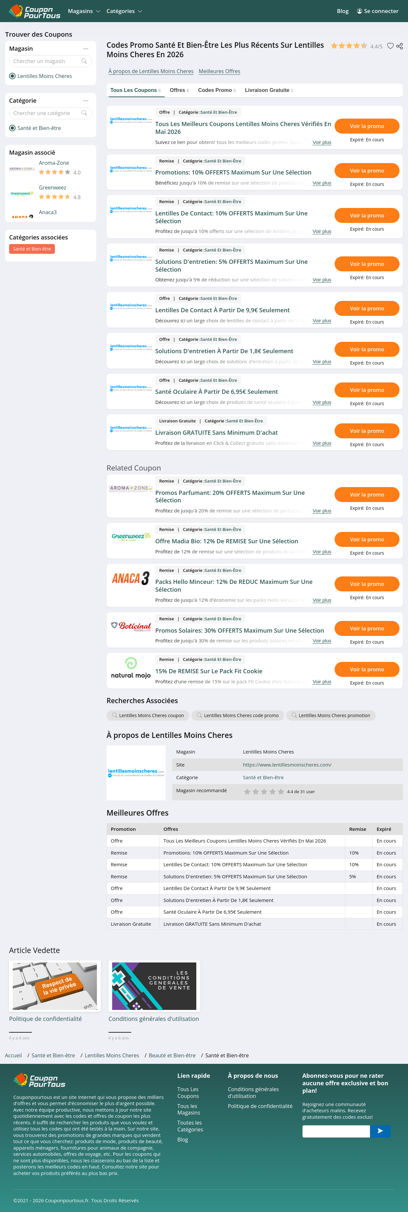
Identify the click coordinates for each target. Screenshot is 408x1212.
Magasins (83, 11)
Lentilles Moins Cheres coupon (151, 715)
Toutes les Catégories (190, 1126)
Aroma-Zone (54, 163)
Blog (343, 11)
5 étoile (281, 791)
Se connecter (378, 11)
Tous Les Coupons (188, 1093)
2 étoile (255, 791)
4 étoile (272, 791)
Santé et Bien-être (32, 249)
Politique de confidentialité (260, 1106)
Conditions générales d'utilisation (253, 1093)
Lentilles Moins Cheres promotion (334, 715)
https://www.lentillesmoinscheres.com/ (287, 765)
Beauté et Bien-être (172, 1055)
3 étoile (264, 791)
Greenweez (52, 187)
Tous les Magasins (188, 1109)
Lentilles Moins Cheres (112, 1055)
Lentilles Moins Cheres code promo (241, 715)
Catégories (123, 11)
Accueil (13, 1055)
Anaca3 (48, 212)
